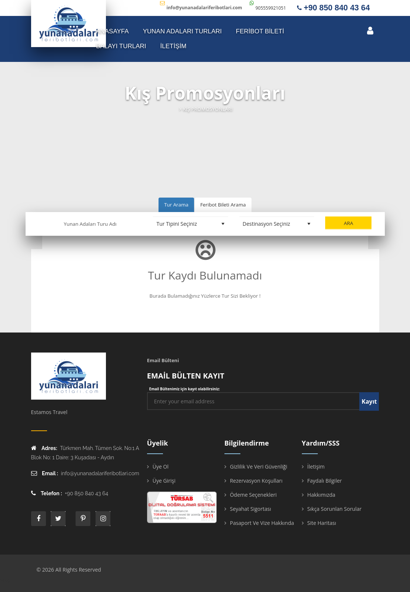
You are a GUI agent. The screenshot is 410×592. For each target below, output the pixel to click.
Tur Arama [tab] (176, 204)
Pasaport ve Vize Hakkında (262, 522)
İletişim (316, 466)
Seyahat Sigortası (250, 508)
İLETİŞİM (173, 46)
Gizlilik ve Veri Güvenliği (258, 466)
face (38, 518)
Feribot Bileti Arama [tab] (223, 204)
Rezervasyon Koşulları (256, 480)
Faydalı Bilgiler (324, 480)
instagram (103, 518)
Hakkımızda (321, 494)
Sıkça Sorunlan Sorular (334, 508)
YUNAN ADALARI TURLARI (182, 31)
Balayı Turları (121, 46)
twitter (58, 518)
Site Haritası (321, 522)
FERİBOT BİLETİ (260, 31)
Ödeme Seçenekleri (253, 494)
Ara (348, 223)
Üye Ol (161, 466)
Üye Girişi (164, 480)
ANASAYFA (112, 31)
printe (83, 518)
